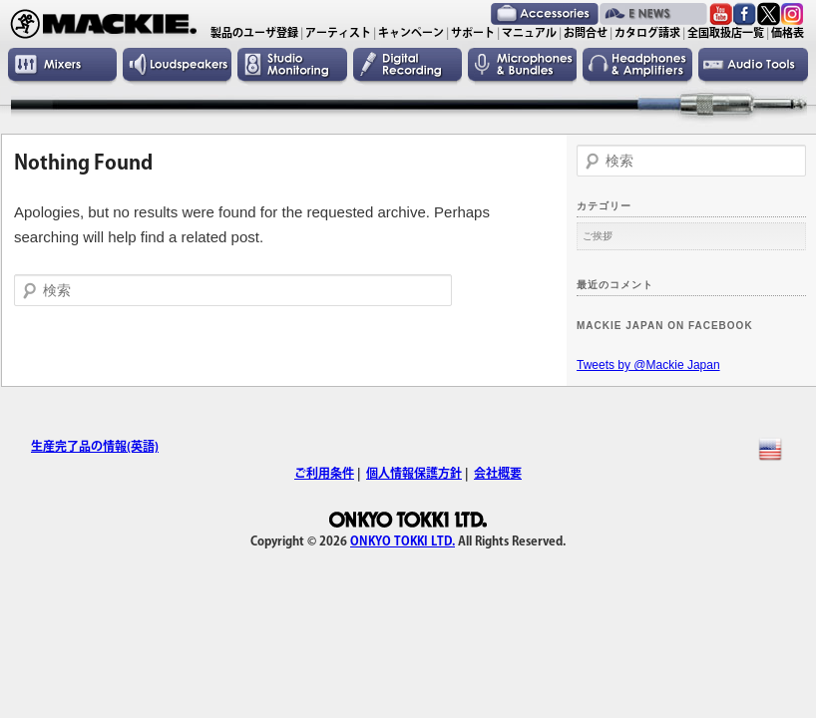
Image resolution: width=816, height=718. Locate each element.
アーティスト (338, 32)
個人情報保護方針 (414, 473)
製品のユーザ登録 (254, 32)
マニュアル (529, 32)
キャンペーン (411, 32)
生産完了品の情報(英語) (95, 446)
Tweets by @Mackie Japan (648, 365)
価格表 (787, 32)
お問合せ (586, 32)
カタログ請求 (647, 32)
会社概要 (498, 473)
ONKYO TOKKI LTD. (402, 540)
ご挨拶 (597, 235)
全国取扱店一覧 (725, 32)
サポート (473, 32)
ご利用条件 (324, 473)
